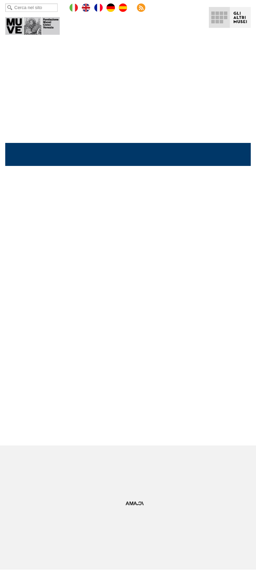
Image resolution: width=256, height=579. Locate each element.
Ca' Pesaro (37, 24)
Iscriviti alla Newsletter (119, 478)
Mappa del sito (20, 530)
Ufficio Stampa (133, 523)
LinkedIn (134, 462)
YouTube (117, 462)
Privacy (12, 523)
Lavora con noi (20, 542)
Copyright (15, 536)
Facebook (84, 462)
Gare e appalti (132, 536)
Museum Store (133, 542)
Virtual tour (129, 530)
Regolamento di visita (27, 548)
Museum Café (132, 548)
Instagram (150, 462)
